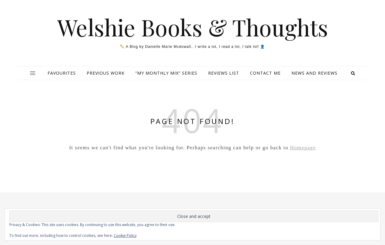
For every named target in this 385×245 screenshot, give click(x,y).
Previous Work (106, 73)
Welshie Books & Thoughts (192, 27)
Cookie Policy (125, 235)
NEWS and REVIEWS (314, 73)
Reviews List (223, 73)
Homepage (303, 147)
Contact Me (265, 73)
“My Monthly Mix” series (166, 73)
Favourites (62, 73)
